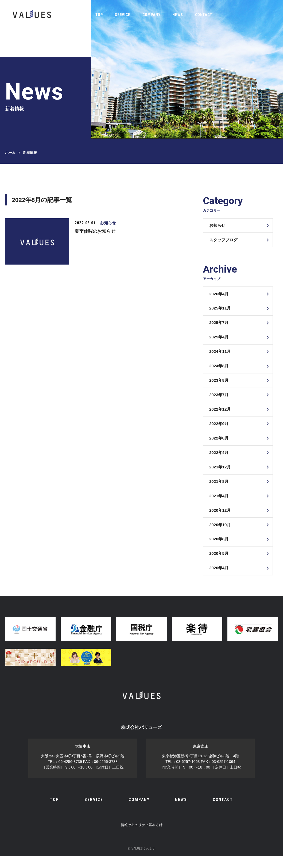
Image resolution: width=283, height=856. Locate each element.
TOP (99, 15)
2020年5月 (218, 553)
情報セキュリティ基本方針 (141, 825)
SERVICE (123, 15)
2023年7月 (218, 394)
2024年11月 (220, 351)
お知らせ (217, 225)
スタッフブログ (223, 240)
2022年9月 (218, 423)
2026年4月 (218, 294)
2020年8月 (218, 539)
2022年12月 (220, 409)
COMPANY (151, 15)
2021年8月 (218, 481)
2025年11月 (220, 308)
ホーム (10, 153)
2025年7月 (218, 322)
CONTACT (203, 15)
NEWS (177, 15)
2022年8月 (218, 438)
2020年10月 (220, 524)
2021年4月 (218, 496)
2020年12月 (220, 510)
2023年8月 (218, 380)
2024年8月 (218, 366)
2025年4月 (218, 337)
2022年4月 (218, 452)
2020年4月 (218, 567)
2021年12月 (220, 467)
